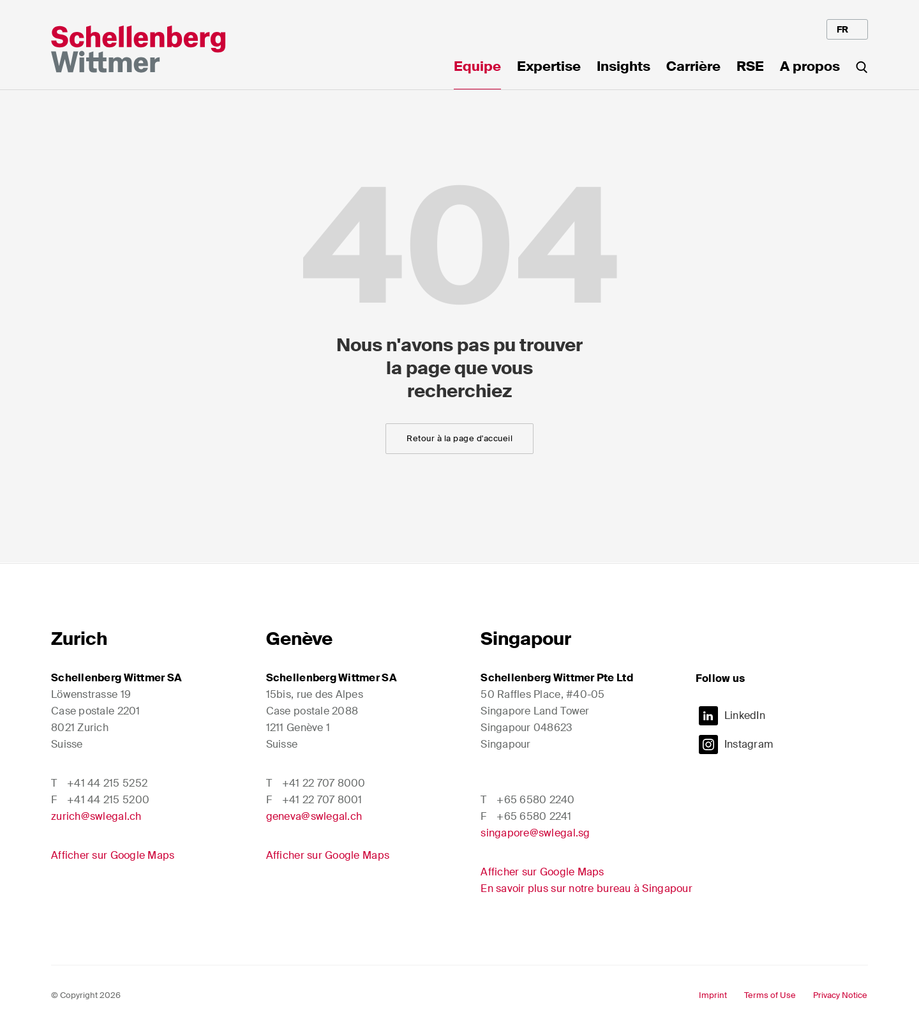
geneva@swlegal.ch (314, 816)
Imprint (713, 995)
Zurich (79, 639)
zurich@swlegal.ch (96, 816)
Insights (623, 67)
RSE (750, 67)
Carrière (693, 67)
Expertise (549, 67)
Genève (299, 639)
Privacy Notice (840, 995)
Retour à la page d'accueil (459, 438)
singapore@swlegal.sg (535, 833)
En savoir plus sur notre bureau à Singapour (586, 888)
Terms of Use (770, 995)
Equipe (477, 67)
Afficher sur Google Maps (112, 855)
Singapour (526, 639)
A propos (810, 67)
